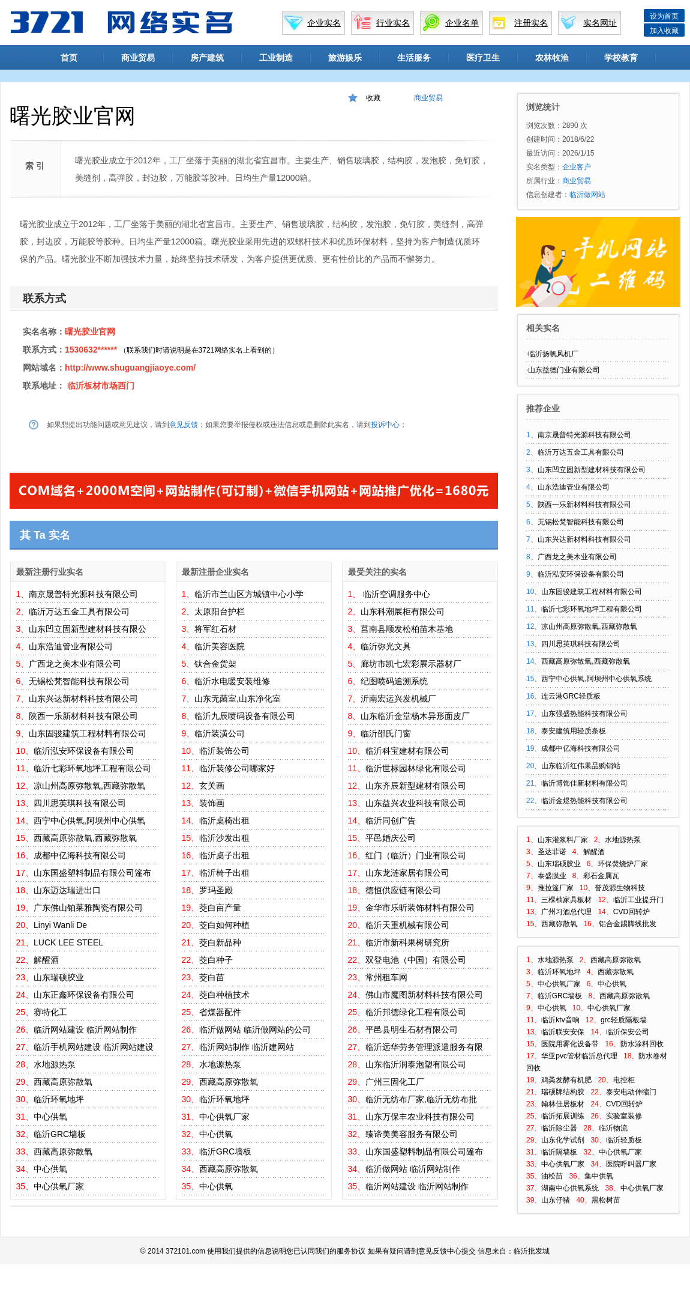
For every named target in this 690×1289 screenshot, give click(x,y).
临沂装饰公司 (224, 751)
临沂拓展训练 (562, 1116)
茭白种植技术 (224, 994)
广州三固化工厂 (394, 1082)
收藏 (373, 98)
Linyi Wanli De (60, 925)
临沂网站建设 (59, 1029)
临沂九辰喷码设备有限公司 (244, 716)
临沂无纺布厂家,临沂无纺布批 (421, 1099)
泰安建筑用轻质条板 (573, 731)
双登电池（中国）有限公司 (415, 960)
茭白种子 (216, 960)
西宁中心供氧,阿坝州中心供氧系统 (596, 679)
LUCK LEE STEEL (68, 942)
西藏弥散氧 (559, 924)
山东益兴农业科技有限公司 (415, 803)
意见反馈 (183, 424)
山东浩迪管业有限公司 (71, 646)
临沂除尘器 (559, 1128)
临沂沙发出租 (224, 838)
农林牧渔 (552, 57)
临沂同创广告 (390, 820)
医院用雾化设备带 (570, 1044)
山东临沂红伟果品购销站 (580, 766)
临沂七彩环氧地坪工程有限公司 (92, 768)
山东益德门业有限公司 (564, 370)
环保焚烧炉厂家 (623, 864)
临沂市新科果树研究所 (407, 942)
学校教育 (621, 57)
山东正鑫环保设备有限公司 (84, 994)
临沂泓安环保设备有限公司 (84, 751)
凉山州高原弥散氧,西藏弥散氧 (89, 785)
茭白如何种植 (224, 925)
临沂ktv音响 (560, 1020)
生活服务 (414, 57)
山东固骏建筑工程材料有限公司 (87, 733)
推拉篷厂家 (556, 888)
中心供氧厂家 (59, 1186)
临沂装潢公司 (219, 733)
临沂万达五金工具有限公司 (79, 611)
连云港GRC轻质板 (571, 696)
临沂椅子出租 (224, 873)
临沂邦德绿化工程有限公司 (415, 1012)
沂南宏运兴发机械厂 (398, 698)
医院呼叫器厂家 (631, 1164)
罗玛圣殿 (216, 890)
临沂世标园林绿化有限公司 (415, 768)
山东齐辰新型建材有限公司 (415, 785)
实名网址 (600, 23)
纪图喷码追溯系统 (394, 681)
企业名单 (462, 23)
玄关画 (211, 785)
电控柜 (624, 1080)
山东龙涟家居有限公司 (407, 873)
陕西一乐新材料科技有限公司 (83, 716)
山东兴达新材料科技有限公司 (83, 698)
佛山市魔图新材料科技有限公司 (424, 994)
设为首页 (664, 16)
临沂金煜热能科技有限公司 (584, 800)
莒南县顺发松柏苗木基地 (407, 629)
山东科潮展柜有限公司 (403, 611)
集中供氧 (598, 1176)
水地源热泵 (55, 1064)
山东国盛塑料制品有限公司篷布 (92, 873)
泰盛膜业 (552, 876)
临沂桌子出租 (224, 855)
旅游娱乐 (345, 57)
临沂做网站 (220, 1029)
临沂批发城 (532, 1251)
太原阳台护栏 (219, 611)
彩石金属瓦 (601, 876)
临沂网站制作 (111, 1029)
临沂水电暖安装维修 (232, 681)
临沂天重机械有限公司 (407, 925)
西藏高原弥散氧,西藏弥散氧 (85, 838)
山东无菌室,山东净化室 (237, 698)
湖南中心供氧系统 (570, 1188)
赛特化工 (50, 1012)
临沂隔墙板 (559, 1152)
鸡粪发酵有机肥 (566, 1080)
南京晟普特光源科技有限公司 (83, 594)
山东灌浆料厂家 (563, 840)
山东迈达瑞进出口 (67, 890)
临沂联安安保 (562, 1032)
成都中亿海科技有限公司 (80, 855)
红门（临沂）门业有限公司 (415, 855)
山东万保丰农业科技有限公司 (420, 1116)
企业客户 (576, 167)
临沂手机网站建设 (67, 1047)
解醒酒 (46, 960)
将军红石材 (215, 629)
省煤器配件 (220, 1012)
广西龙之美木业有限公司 (75, 664)
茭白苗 (211, 977)
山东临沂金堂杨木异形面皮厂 (415, 716)
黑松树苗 (606, 1200)
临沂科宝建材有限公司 (407, 751)
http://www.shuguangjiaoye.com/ (130, 367)
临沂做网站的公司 (277, 1029)
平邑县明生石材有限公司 (411, 1029)
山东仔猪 (555, 1200)
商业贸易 (138, 57)
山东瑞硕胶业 (59, 977)
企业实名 (324, 23)
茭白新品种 (220, 942)
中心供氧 (50, 1116)
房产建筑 (207, 57)
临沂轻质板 (624, 1140)
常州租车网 (386, 977)
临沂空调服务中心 (395, 594)
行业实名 (393, 23)
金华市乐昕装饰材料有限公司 (420, 907)
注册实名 (531, 23)
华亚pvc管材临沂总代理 (579, 1056)
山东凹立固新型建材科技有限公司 (592, 470)
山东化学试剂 (562, 1140)
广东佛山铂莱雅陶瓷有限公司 (88, 907)
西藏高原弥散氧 (63, 1082)
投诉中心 (385, 424)
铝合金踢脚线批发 (627, 924)
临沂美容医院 (219, 646)
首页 (69, 57)
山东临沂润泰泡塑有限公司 (415, 1064)
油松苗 (552, 1176)
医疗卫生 (483, 57)
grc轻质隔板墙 (624, 1020)
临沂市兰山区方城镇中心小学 (249, 594)
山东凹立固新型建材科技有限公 (87, 629)
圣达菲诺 (552, 852)
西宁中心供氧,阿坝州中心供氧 (89, 820)
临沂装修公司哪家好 (237, 768)
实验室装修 (624, 1116)
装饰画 (211, 803)
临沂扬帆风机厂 (553, 354)
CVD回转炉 (631, 912)
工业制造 (276, 57)
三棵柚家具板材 (566, 900)
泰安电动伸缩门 (631, 1092)
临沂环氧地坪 (59, 1099)
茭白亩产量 (220, 907)
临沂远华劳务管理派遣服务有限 (424, 1047)
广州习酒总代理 (566, 912)
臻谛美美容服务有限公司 (411, 1134)
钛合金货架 (215, 664)
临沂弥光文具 (386, 646)
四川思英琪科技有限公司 (80, 803)
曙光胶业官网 (90, 331)
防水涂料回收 (642, 1044)
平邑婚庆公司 (390, 838)
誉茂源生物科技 (620, 888)
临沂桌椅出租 (224, 820)
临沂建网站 (273, 1047)
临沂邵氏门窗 (386, 733)
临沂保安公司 (627, 1032)
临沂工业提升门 (638, 900)
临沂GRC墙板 (60, 1134)
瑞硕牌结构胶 (562, 1092)
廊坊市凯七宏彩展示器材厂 (411, 664)
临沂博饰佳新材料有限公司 (584, 783)
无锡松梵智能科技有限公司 (79, 681)
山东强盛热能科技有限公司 (584, 713)
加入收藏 (664, 30)
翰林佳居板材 (562, 1104)
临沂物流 (613, 1128)
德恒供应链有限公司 (403, 890)
